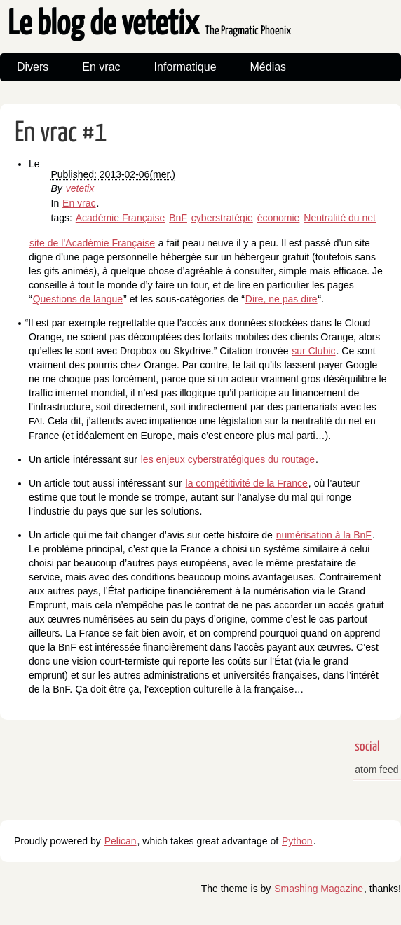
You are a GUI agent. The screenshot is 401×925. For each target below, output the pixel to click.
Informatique (185, 67)
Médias (268, 67)
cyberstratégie (222, 217)
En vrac (101, 67)
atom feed (376, 769)
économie (278, 217)
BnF (178, 217)
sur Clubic (313, 350)
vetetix (80, 188)
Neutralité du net (340, 217)
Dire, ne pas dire (281, 299)
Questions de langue (78, 299)
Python (297, 841)
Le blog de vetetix (149, 24)
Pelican (120, 841)
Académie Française (120, 217)
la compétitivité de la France (247, 483)
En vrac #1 (61, 133)
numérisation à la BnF (324, 535)
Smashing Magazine (318, 888)
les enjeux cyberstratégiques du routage (228, 459)
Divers (32, 67)
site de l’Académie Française (92, 243)
